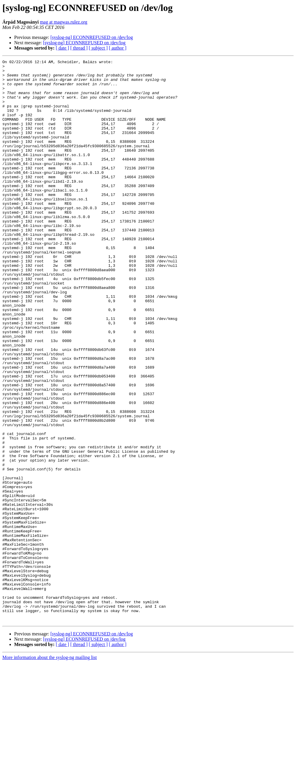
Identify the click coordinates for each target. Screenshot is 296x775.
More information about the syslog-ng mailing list (49, 769)
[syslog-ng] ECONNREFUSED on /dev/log (91, 37)
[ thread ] (79, 47)
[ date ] (62, 47)
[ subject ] (98, 47)
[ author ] (118, 47)
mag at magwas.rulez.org (63, 21)
